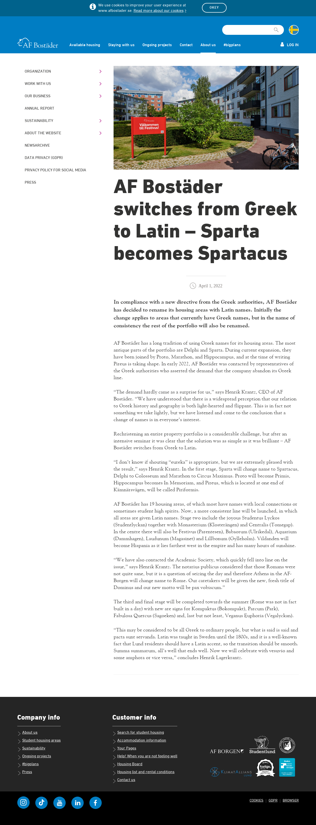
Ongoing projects (157, 45)
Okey (214, 7)
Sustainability (39, 121)
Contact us (123, 780)
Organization (38, 72)
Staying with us (121, 45)
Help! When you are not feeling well (144, 756)
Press (30, 183)
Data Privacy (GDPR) (44, 158)
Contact (186, 45)
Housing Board (127, 764)
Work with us (38, 84)
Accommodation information (139, 741)
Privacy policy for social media (55, 170)
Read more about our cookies (159, 11)
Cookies (256, 800)
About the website (43, 133)
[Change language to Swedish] (294, 30)
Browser (291, 800)
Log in (289, 44)
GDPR (273, 800)
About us (208, 45)
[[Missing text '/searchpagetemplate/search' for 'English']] (276, 27)
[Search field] (253, 30)
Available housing (84, 45)
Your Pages (124, 748)
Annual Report (39, 109)
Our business (37, 96)
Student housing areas (39, 741)
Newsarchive (37, 146)
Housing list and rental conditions (143, 772)
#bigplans (232, 45)
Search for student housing (138, 733)
